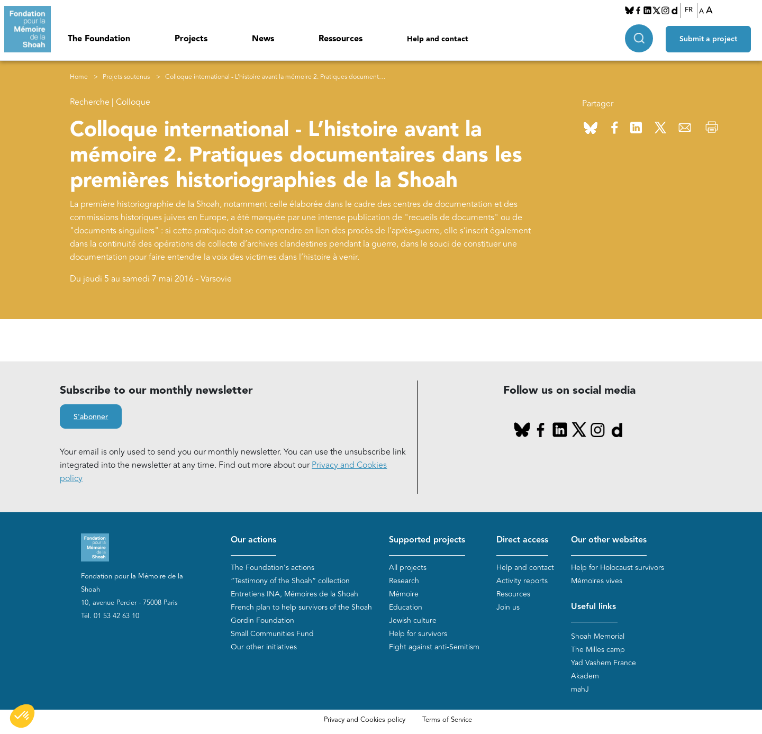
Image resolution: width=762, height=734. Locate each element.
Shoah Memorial (597, 636)
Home (79, 77)
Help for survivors (418, 633)
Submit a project (711, 37)
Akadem (585, 676)
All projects (408, 567)
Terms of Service (447, 719)
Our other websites (609, 540)
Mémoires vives (596, 580)
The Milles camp (598, 649)
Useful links (593, 606)
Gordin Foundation (262, 620)
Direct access (522, 540)
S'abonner (91, 417)
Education (405, 607)
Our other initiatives (264, 647)
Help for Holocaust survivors (617, 567)
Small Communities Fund (272, 633)
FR (690, 10)
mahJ (580, 689)
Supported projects (427, 540)
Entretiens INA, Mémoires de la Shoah (294, 594)
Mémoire (404, 594)
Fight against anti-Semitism (434, 647)
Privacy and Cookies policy (364, 719)
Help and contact (437, 39)
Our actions (253, 540)
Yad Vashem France (603, 662)
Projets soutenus (126, 77)
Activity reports (522, 580)
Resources (513, 594)
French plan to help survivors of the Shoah (301, 607)
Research (404, 580)
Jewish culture (413, 620)
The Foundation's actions (272, 567)
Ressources (340, 39)
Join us (508, 607)
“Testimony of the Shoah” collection (290, 580)
